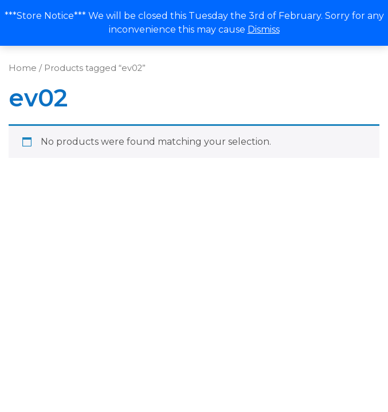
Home (23, 68)
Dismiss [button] (264, 29)
